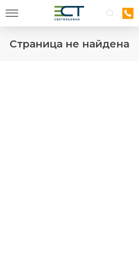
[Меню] (12, 13)
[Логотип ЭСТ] (69, 13)
